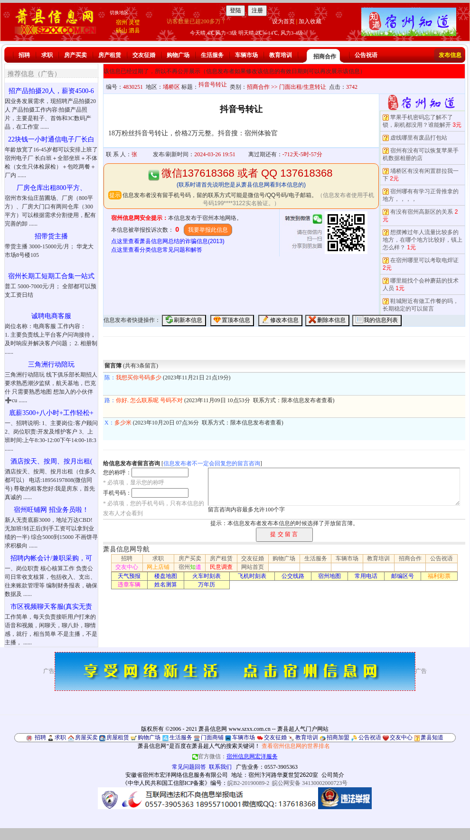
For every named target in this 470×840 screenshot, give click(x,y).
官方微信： (235, 756)
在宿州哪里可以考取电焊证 (424, 260)
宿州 (121, 22)
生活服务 (212, 55)
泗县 (134, 30)
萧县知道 (432, 737)
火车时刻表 (206, 576)
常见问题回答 (189, 767)
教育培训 (280, 55)
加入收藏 (310, 21)
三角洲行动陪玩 (51, 364)
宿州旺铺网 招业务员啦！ (51, 509)
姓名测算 (165, 584)
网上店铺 (158, 567)
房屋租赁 (117, 737)
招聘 (24, 55)
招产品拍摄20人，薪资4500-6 (51, 90)
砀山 (121, 30)
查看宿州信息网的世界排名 (296, 746)
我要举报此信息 (208, 230)
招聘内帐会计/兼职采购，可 (51, 558)
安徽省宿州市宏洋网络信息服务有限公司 (176, 775)
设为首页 (283, 21)
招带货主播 (51, 236)
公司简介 (332, 775)
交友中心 (126, 567)
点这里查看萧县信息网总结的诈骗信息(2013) (168, 241)
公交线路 (293, 576)
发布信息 (450, 55)
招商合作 (324, 56)
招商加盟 (338, 737)
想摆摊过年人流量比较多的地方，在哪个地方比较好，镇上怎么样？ (422, 240)
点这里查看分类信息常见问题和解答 (156, 249)
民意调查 (221, 567)
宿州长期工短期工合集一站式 (51, 276)
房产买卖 (75, 55)
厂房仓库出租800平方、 (51, 187)
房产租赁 (109, 55)
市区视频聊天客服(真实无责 (51, 606)
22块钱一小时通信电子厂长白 (51, 139)
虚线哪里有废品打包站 (418, 137)
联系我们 (220, 767)
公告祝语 (366, 55)
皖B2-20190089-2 (248, 783)
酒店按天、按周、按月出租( (51, 461)
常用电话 (366, 576)
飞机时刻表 (252, 576)
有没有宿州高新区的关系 (421, 211)
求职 (47, 55)
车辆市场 (246, 55)
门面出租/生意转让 (302, 87)
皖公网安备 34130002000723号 (310, 783)
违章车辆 (129, 584)
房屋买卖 (86, 737)
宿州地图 (329, 576)
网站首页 (252, 567)
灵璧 (134, 22)
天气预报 (129, 576)
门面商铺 (212, 737)
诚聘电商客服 (51, 316)
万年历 (206, 584)
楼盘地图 (165, 576)
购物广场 (178, 55)
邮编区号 (402, 576)
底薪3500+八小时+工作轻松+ (51, 412)
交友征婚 (143, 55)
